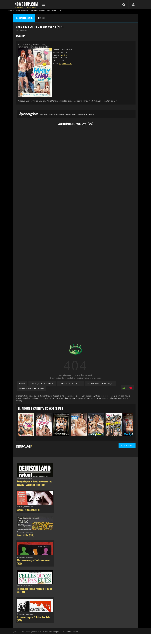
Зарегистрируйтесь (28, 114)
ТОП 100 (41, 18)
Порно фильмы (65, 63)
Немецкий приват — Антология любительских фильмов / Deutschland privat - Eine (34, 483)
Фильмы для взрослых (25, 478)
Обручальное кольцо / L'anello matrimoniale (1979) (33, 562)
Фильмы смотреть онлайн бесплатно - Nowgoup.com (26, 4)
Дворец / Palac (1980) (25, 535)
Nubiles (63, 55)
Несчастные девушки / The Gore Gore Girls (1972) (33, 619)
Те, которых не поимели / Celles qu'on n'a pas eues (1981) (34, 590)
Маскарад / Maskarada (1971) (28, 510)
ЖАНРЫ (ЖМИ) (24, 18)
